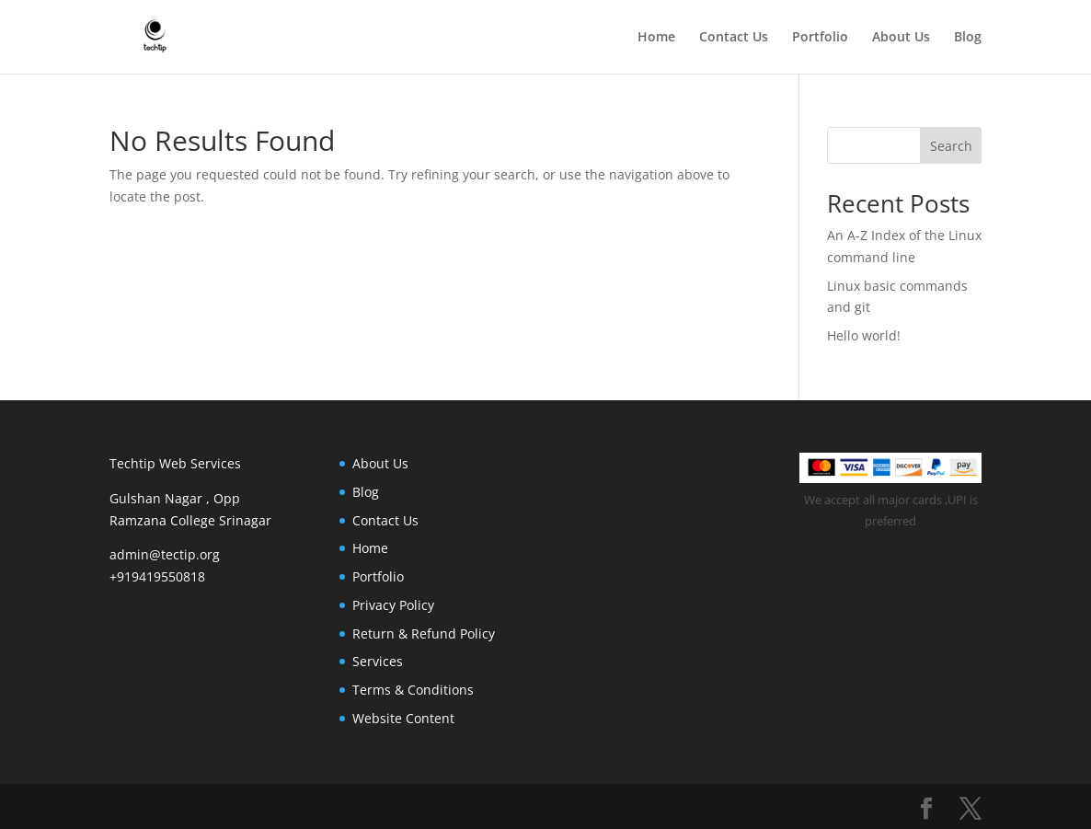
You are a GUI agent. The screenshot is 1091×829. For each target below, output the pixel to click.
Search (951, 146)
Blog (968, 37)
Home (656, 37)
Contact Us (733, 37)
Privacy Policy (393, 605)
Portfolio (820, 37)
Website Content (403, 718)
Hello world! (864, 335)
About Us (901, 37)
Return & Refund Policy (423, 633)
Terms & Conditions (413, 689)
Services (377, 661)
